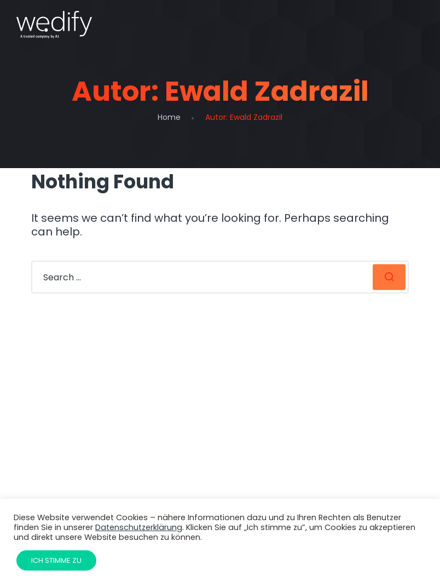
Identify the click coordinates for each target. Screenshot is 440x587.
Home (169, 117)
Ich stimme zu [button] (56, 560)
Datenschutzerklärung (138, 527)
